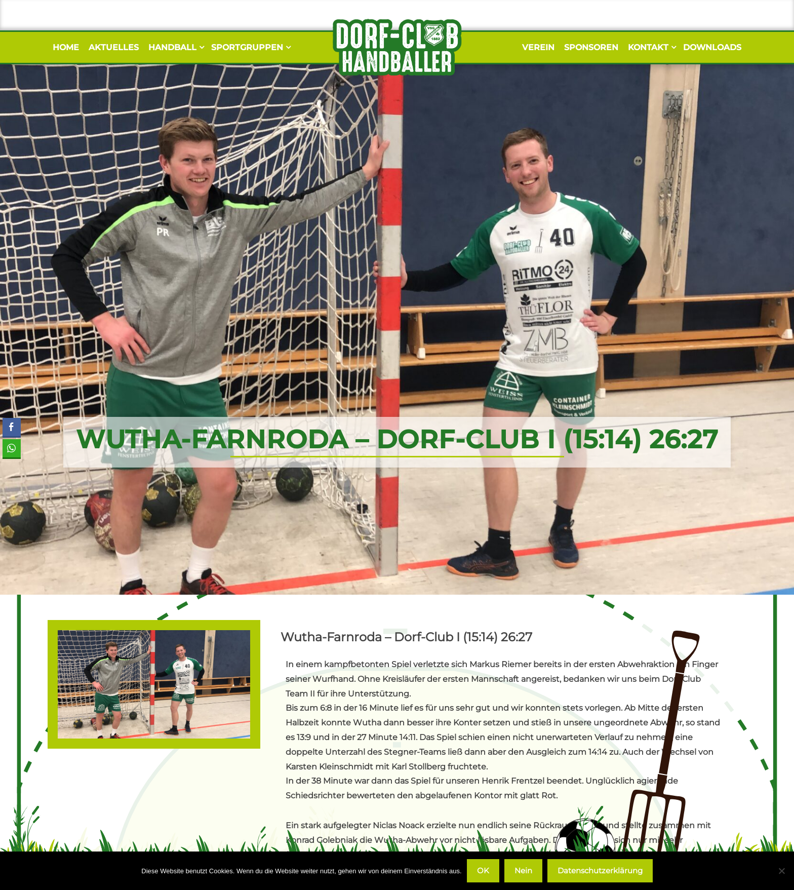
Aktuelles (114, 47)
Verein (538, 47)
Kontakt (650, 47)
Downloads (712, 47)
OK (483, 870)
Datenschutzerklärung (600, 870)
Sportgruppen (249, 47)
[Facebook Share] (12, 427)
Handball (175, 47)
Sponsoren (591, 47)
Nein (523, 870)
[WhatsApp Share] (11, 448)
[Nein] (781, 871)
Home (66, 47)
